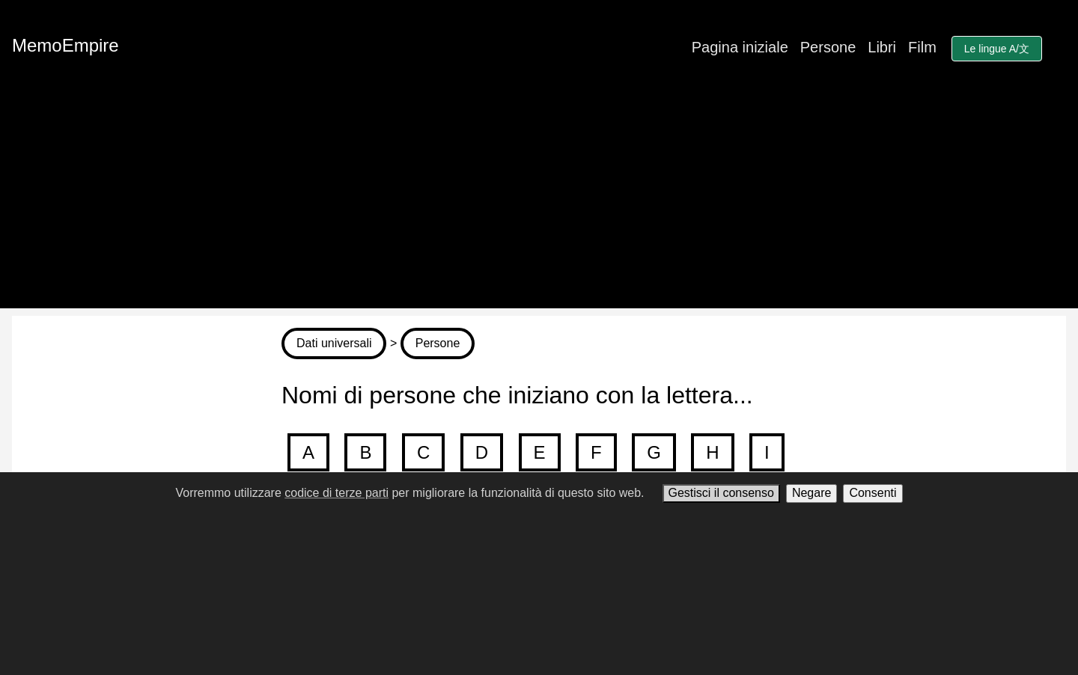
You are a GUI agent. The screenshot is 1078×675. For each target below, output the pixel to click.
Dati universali (333, 343)
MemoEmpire (65, 45)
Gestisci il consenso (721, 492)
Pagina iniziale (740, 47)
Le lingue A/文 (996, 49)
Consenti (872, 492)
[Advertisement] (539, 203)
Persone (828, 47)
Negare (811, 492)
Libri (882, 47)
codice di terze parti (336, 492)
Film (922, 47)
